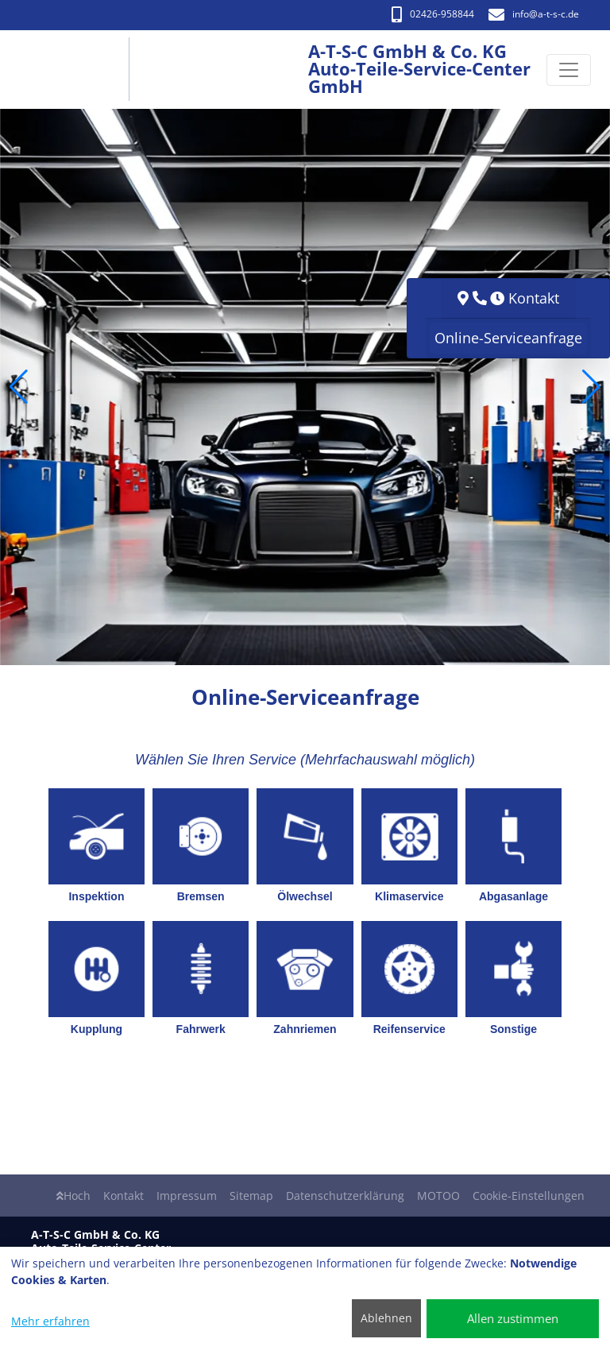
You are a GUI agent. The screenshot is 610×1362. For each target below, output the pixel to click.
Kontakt (123, 1195)
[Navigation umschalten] (568, 70)
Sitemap (251, 1195)
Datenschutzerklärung (345, 1195)
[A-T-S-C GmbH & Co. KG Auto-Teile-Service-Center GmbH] (78, 69)
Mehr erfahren (50, 1321)
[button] (18, 387)
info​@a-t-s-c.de (533, 14)
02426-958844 (433, 14)
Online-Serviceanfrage (508, 337)
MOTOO (438, 1195)
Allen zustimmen (512, 1318)
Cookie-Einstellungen (529, 1195)
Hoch (73, 1195)
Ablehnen (386, 1317)
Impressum (186, 1195)
